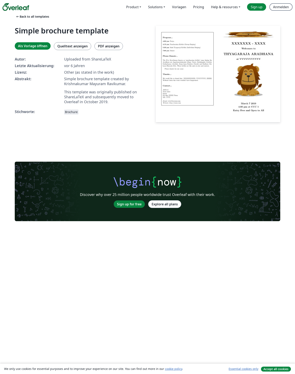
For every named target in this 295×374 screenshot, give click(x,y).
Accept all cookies (275, 369)
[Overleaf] (15, 7)
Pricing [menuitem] (198, 7)
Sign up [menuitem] (256, 7)
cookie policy (173, 369)
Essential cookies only (243, 369)
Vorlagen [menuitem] (179, 7)
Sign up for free (129, 204)
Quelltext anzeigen (72, 46)
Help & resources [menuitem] (224, 7)
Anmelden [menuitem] (281, 7)
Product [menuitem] (132, 7)
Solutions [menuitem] (155, 7)
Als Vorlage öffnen (32, 46)
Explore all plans (165, 204)
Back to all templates (32, 16)
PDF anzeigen (108, 46)
